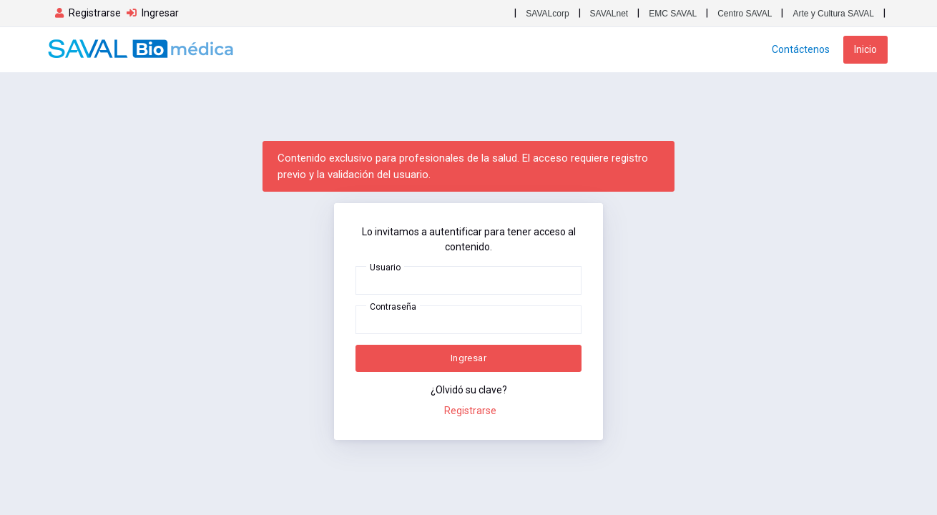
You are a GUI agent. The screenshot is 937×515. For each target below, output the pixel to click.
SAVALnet (609, 14)
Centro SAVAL (744, 14)
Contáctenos (801, 49)
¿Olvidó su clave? (469, 390)
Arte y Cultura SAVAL (833, 14)
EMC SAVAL (673, 14)
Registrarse (470, 410)
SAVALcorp (547, 14)
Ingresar (468, 358)
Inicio (865, 49)
